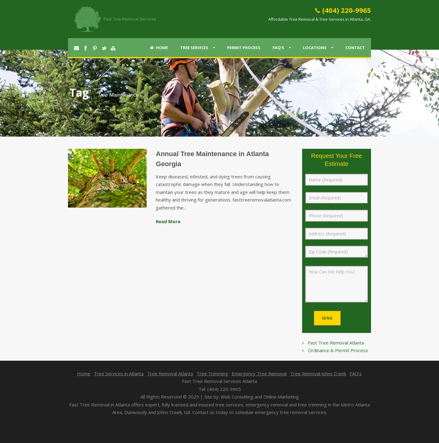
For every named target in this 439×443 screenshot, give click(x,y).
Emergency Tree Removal (259, 373)
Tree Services (194, 47)
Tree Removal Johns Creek (318, 373)
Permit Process (243, 47)
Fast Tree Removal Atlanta (336, 343)
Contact (355, 47)
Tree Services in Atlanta (119, 373)
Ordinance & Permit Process (338, 350)
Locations (315, 47)
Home (159, 47)
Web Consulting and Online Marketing (260, 397)
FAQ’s (278, 47)
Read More (168, 221)
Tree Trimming (212, 373)
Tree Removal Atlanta (170, 373)
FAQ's (356, 373)
